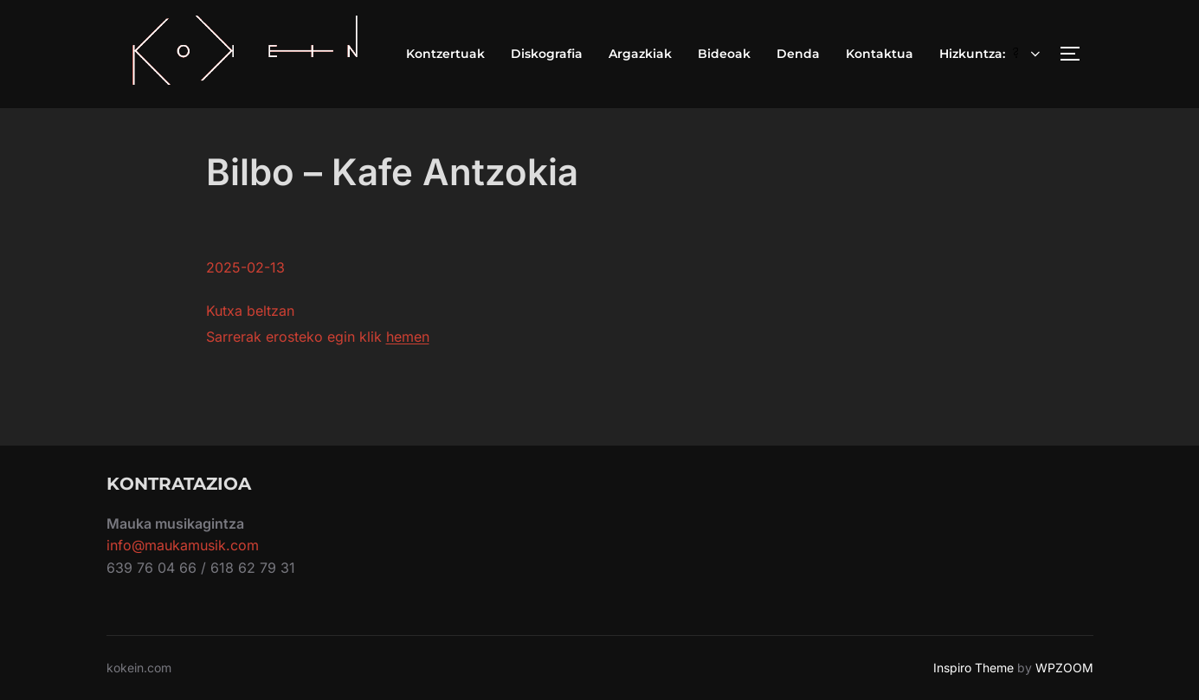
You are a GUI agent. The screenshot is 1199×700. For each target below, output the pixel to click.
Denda (798, 53)
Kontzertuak (445, 53)
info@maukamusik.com (182, 545)
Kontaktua (879, 53)
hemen (407, 336)
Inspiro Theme (973, 667)
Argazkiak (640, 53)
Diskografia (547, 53)
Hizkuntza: (991, 53)
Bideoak (724, 53)
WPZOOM (1064, 667)
